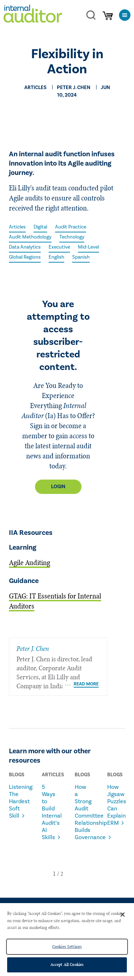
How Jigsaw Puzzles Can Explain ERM (114, 805)
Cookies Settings (67, 946)
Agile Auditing (29, 562)
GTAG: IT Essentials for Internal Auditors (55, 601)
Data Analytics (25, 247)
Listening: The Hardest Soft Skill (16, 801)
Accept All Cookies (67, 964)
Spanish (81, 257)
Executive (59, 247)
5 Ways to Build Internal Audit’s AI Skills (49, 812)
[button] (54, 873)
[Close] (122, 914)
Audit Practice (70, 227)
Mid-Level (88, 247)
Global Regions (25, 257)
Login (58, 487)
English (56, 257)
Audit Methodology (30, 237)
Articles (17, 227)
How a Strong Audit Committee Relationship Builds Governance (82, 812)
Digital (40, 227)
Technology (71, 237)
